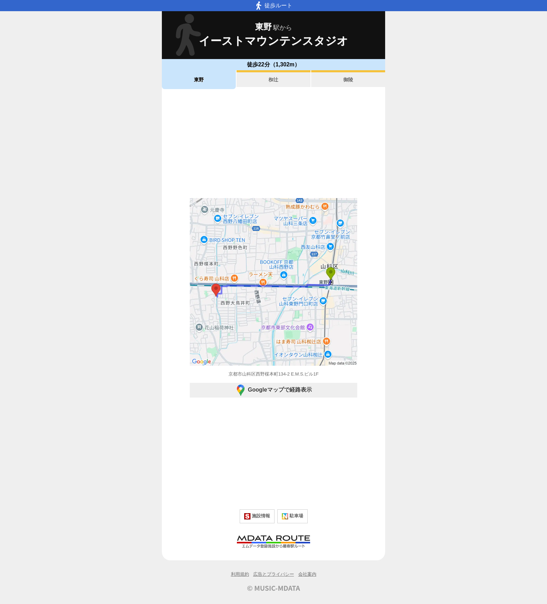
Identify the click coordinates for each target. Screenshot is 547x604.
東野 (199, 79)
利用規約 (240, 574)
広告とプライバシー (273, 574)
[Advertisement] (273, 143)
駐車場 (292, 516)
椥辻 (273, 79)
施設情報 (257, 516)
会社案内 (307, 574)
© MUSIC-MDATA (273, 588)
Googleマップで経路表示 (273, 390)
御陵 (348, 79)
